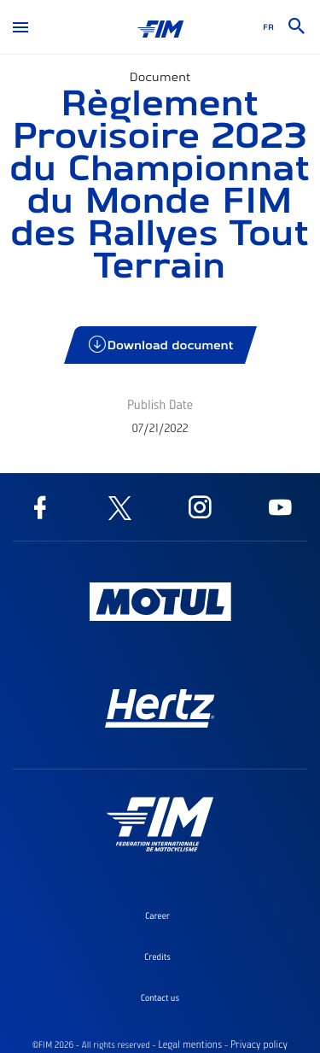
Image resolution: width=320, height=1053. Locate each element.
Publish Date (160, 403)
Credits (157, 956)
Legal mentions (190, 1044)
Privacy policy (259, 1044)
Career (157, 915)
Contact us (160, 997)
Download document (161, 344)
